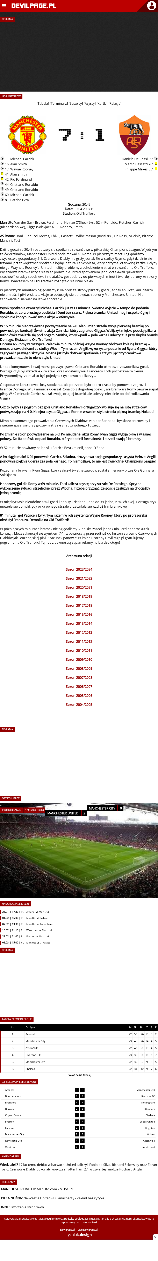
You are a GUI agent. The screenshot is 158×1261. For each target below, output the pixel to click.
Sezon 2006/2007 (79, 686)
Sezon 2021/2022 (79, 578)
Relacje (114, 103)
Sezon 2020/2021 (79, 587)
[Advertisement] (79, 52)
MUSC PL (66, 1189)
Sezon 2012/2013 (79, 632)
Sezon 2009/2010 (79, 659)
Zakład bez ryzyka (90, 1198)
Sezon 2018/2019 (79, 596)
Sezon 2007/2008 (79, 677)
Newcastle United (37, 1198)
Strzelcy (76, 103)
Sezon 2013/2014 (79, 623)
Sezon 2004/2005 (79, 704)
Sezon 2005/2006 (79, 695)
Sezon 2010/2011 (79, 650)
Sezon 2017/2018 (79, 605)
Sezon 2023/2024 (79, 569)
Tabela (43, 103)
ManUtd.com (47, 1189)
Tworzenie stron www (27, 1207)
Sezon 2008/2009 (79, 668)
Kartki (102, 103)
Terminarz (59, 103)
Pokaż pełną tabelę (79, 1075)
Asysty (90, 103)
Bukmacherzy (63, 1198)
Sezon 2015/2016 (79, 614)
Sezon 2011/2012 (79, 641)
